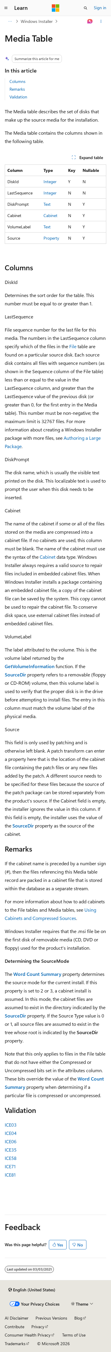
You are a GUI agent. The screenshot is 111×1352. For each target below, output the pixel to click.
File (72, 346)
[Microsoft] (55, 8)
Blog (78, 1318)
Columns (17, 81)
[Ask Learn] (90, 21)
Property (51, 238)
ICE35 (11, 1150)
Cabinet (50, 215)
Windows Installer (37, 21)
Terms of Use (74, 1335)
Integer (50, 181)
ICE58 (11, 1158)
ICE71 (10, 1166)
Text (47, 204)
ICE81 (10, 1175)
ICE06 (11, 1141)
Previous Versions (51, 1318)
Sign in (100, 7)
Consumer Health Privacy (28, 1335)
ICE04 (11, 1133)
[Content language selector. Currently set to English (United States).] (32, 1290)
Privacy (37, 1326)
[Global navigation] (6, 8)
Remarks (17, 89)
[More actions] (101, 21)
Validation (18, 97)
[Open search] (85, 8)
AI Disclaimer (16, 1318)
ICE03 (11, 1125)
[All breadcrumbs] (10, 21)
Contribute (14, 1326)
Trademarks (15, 1343)
